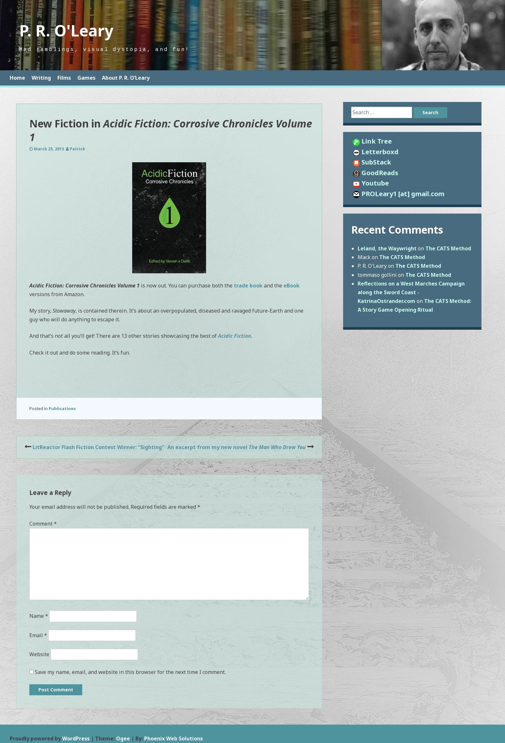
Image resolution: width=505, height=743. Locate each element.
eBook (291, 285)
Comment (43, 523)
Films (64, 77)
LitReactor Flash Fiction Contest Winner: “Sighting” (98, 447)
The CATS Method (448, 248)
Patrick (77, 149)
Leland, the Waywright (387, 248)
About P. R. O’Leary (126, 77)
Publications (62, 408)
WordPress (76, 738)
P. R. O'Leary (66, 30)
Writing (41, 77)
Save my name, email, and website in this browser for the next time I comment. (130, 672)
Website (39, 654)
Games (86, 77)
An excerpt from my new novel (236, 447)
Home (17, 77)
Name (38, 615)
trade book (248, 285)
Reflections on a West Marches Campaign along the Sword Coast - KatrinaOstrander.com (411, 292)
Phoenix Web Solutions (173, 738)
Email (38, 635)
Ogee (123, 738)
